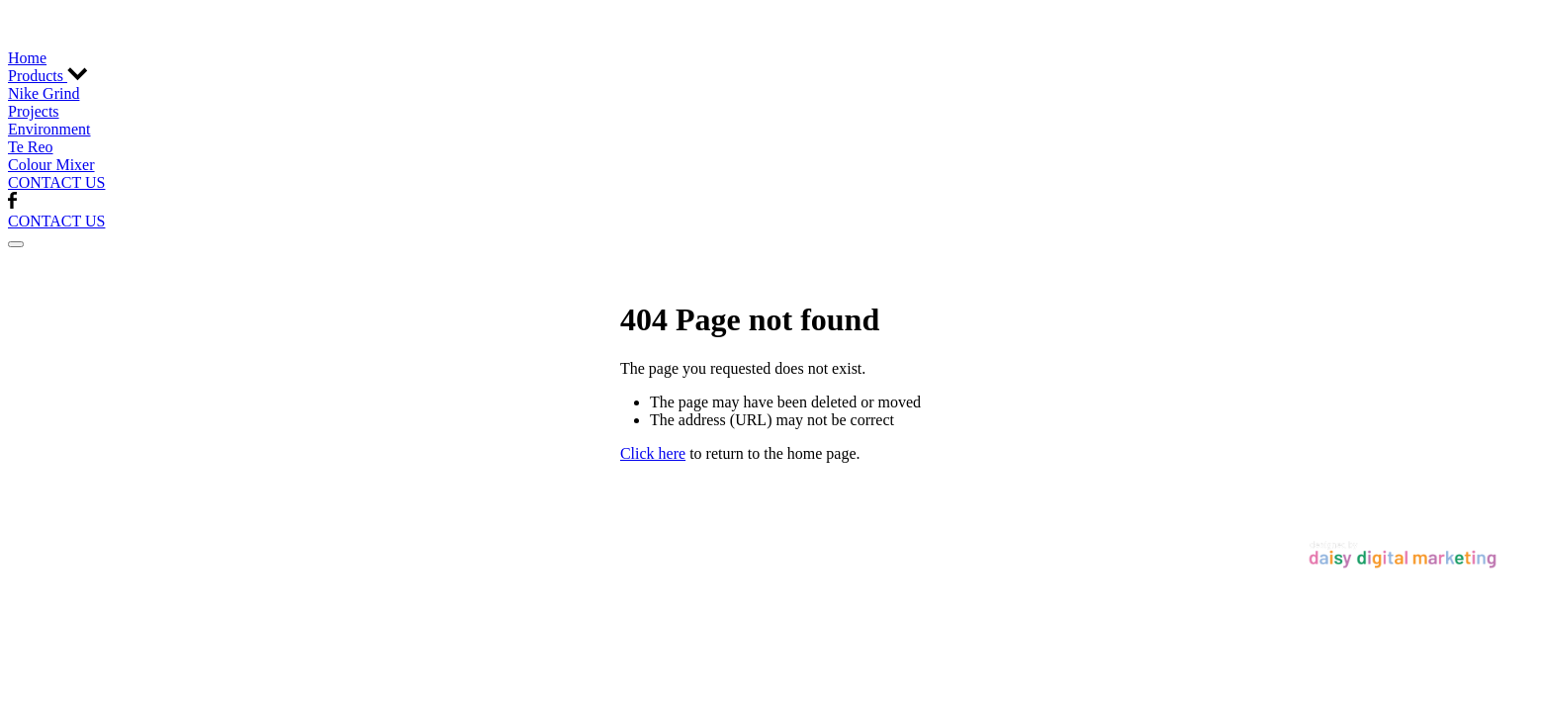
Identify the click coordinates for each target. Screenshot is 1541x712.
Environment (49, 129)
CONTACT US (56, 182)
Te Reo (30, 146)
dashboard (200, 542)
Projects (33, 111)
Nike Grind (43, 93)
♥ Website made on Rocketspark (348, 542)
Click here (652, 453)
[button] (16, 244)
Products (48, 75)
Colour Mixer (51, 164)
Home (27, 57)
